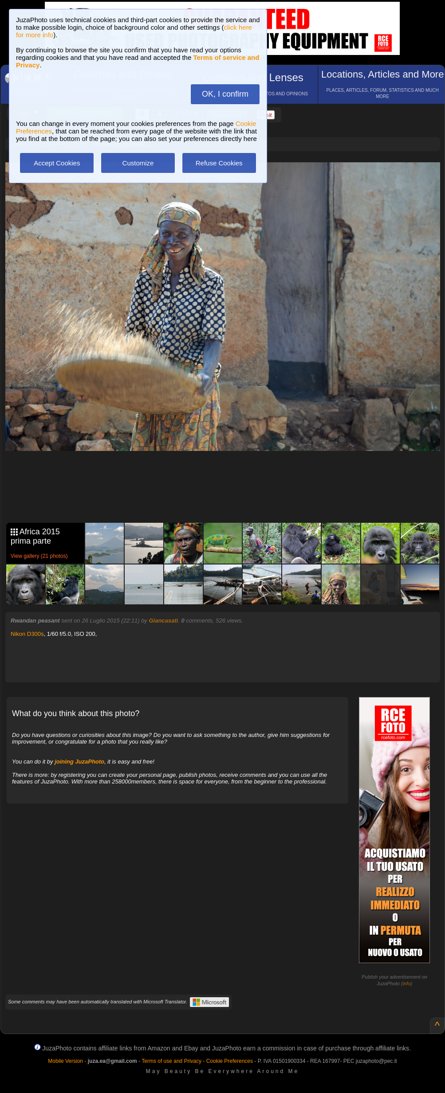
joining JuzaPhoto (79, 761)
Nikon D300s (27, 634)
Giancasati (163, 620)
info (407, 983)
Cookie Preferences (229, 1061)
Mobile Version (65, 1061)
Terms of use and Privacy (171, 1061)
